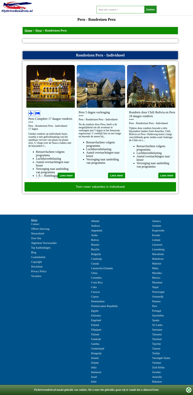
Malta (155, 268)
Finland (95, 334)
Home (28, 30)
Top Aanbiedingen (41, 247)
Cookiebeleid (38, 257)
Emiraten (96, 315)
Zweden (156, 372)
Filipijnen (96, 329)
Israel (94, 377)
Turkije (156, 353)
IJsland (95, 362)
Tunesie (156, 348)
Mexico (156, 277)
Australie (157, 377)
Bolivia (95, 240)
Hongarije (96, 353)
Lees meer (66, 175)
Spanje (155, 320)
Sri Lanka (157, 325)
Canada (95, 263)
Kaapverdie (158, 230)
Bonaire (95, 244)
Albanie (95, 221)
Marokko (157, 273)
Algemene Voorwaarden (44, 243)
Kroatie (156, 235)
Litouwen (157, 244)
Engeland (96, 320)
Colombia (96, 277)
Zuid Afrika (158, 367)
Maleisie (156, 263)
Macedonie (158, 254)
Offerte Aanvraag (40, 228)
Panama (156, 301)
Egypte (95, 310)
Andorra (95, 225)
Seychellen (158, 315)
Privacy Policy (39, 271)
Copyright (36, 261)
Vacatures (36, 276)
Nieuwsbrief (37, 233)
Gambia (95, 343)
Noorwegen (158, 292)
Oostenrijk (157, 296)
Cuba (94, 287)
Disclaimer (37, 266)
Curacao (95, 292)
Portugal (156, 310)
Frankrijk (96, 339)
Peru (38, 30)
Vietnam (156, 362)
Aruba (94, 235)
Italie (93, 381)
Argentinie (96, 230)
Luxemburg (158, 249)
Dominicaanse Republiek (104, 306)
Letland (156, 240)
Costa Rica (97, 282)
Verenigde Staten (161, 358)
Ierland (95, 358)
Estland (95, 325)
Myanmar (157, 282)
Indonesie (96, 372)
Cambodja (96, 258)
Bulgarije (96, 254)
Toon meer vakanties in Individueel (100, 187)
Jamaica (156, 221)
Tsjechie (156, 343)
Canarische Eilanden (102, 268)
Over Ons (36, 238)
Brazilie (95, 249)
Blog (33, 252)
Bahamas (157, 381)
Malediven (157, 258)
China (94, 273)
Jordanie (156, 225)
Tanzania (157, 334)
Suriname (157, 329)
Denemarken (98, 301)
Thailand (157, 339)
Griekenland (97, 348)
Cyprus (95, 296)
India (93, 367)
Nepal (155, 287)
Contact (35, 224)
